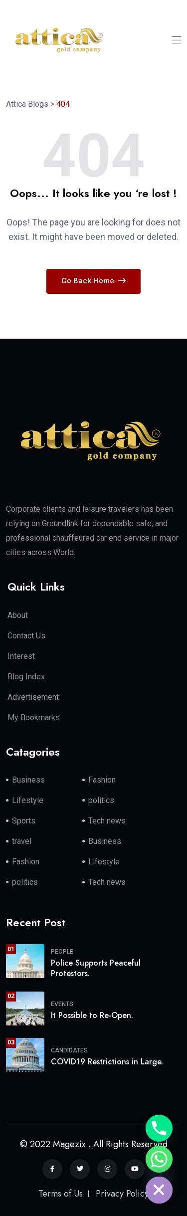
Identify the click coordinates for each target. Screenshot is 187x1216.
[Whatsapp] (159, 1159)
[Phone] (159, 1128)
